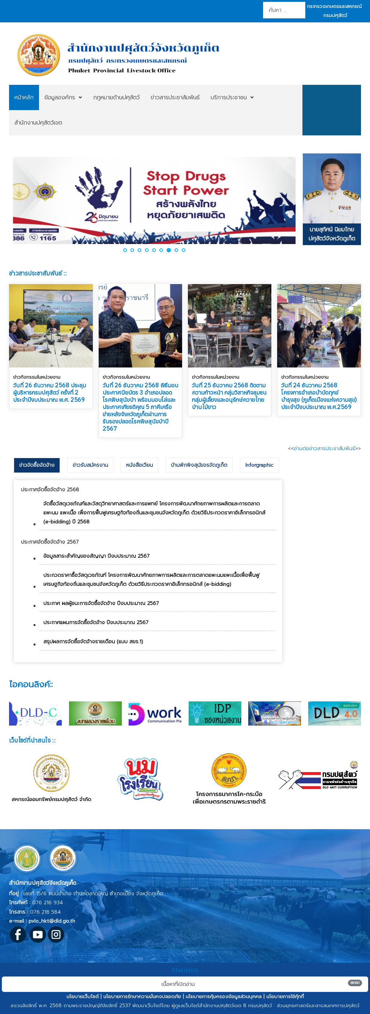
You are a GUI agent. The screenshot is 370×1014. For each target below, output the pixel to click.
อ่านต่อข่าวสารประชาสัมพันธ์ (324, 448)
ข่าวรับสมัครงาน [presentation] (90, 465)
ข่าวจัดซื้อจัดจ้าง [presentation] (37, 465)
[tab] (37, 465)
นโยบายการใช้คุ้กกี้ (285, 996)
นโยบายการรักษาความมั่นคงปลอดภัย (142, 996)
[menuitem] (24, 97)
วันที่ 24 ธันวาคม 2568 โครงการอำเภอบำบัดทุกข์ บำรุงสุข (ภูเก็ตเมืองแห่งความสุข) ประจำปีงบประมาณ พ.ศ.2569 (319, 396)
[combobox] (284, 10)
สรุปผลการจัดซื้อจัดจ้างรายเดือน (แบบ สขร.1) (93, 641)
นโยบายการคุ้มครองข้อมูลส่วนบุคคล (224, 996)
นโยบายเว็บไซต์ (82, 996)
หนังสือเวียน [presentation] (139, 465)
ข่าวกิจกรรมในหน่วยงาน (36, 377)
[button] (125, 250)
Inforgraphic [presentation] (259, 465)
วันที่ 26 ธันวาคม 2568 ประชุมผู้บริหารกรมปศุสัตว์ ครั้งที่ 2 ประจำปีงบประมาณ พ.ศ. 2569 (49, 392)
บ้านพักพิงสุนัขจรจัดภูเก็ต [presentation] (199, 465)
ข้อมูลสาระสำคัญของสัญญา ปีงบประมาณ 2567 (96, 556)
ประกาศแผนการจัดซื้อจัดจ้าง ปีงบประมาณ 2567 (96, 622)
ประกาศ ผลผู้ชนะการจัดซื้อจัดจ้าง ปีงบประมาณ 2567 (101, 603)
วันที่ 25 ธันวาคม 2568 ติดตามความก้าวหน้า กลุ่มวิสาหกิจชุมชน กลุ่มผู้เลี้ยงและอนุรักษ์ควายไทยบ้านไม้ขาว (229, 396)
